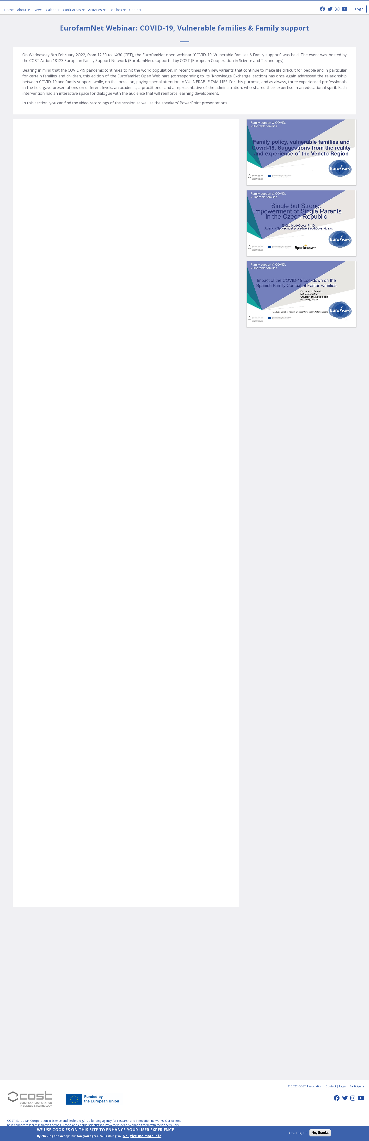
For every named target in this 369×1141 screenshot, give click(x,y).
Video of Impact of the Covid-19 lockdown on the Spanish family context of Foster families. (125, 449)
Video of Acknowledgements (125, 840)
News (38, 9)
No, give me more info (142, 1136)
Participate (357, 1086)
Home (9, 9)
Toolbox (117, 9)
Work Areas (74, 9)
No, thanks (320, 1133)
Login (359, 9)
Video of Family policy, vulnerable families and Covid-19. (125, 318)
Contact (135, 9)
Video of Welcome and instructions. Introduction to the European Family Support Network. (125, 188)
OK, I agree (298, 1132)
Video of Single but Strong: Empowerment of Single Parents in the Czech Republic (125, 710)
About (23, 9)
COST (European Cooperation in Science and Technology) (46, 1121)
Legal (342, 1086)
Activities (97, 9)
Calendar (53, 9)
